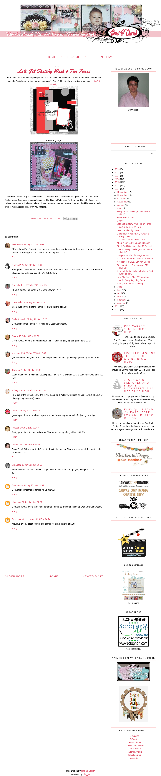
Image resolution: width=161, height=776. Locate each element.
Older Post (15, 576)
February (121, 300)
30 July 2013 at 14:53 (32, 465)
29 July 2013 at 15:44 (30, 428)
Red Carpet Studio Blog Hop (135, 329)
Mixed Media (135, 748)
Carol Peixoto (18, 302)
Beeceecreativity (20, 519)
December (122, 192)
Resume (73, 57)
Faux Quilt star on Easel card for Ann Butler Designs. (138, 414)
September (122, 201)
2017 (117, 176)
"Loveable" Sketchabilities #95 (131, 239)
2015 (117, 182)
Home (51, 57)
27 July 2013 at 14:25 (36, 285)
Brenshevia (17, 485)
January (121, 303)
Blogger (86, 774)
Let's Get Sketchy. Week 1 (129, 230)
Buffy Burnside (19, 319)
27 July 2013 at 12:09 (34, 244)
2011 (117, 309)
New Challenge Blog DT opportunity (133, 277)
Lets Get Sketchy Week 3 (129, 227)
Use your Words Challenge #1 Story (134, 255)
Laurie (15, 410)
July (119, 208)
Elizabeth (16, 465)
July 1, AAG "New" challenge (130, 283)
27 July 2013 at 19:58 (29, 336)
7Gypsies (134, 739)
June (119, 287)
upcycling (134, 758)
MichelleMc (17, 244)
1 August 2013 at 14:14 (39, 519)
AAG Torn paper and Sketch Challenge (135, 258)
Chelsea (16, 370)
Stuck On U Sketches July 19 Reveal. (134, 246)
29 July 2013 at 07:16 (29, 410)
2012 (117, 306)
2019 (117, 169)
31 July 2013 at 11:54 (34, 485)
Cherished (17, 285)
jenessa (15, 428)
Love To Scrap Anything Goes (131, 280)
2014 (117, 185)
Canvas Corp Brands (134, 745)
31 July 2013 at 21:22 (32, 502)
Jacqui (15, 336)
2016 (117, 179)
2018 (117, 172)
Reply (15, 257)
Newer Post (93, 576)
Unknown (16, 502)
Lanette (15, 444)
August (120, 205)
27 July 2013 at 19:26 (37, 319)
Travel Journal (134, 755)
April (119, 293)
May (119, 290)
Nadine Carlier (88, 771)
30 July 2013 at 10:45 (30, 444)
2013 (117, 189)
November (122, 195)
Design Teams (102, 57)
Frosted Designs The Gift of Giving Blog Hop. (140, 357)
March (120, 296)
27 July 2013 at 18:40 (36, 302)
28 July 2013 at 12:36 (36, 353)
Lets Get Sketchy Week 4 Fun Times (134, 224)
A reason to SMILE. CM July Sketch (133, 262)
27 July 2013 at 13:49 (32, 265)
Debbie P (16, 265)
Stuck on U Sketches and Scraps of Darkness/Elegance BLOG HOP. (139, 385)
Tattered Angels (134, 752)
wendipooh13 (18, 353)
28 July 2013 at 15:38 (31, 370)
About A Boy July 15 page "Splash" (133, 243)
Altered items (134, 742)
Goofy (119, 221)
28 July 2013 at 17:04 (36, 390)
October (121, 198)
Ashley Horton (18, 390)
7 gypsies (134, 736)
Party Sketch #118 (125, 217)
